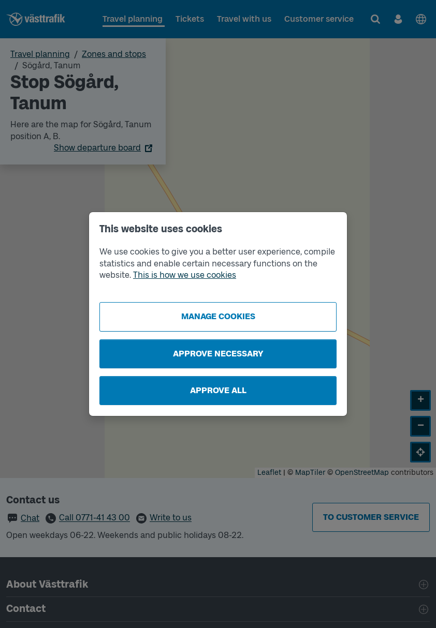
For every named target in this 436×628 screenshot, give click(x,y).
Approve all (218, 390)
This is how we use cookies (184, 275)
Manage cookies (218, 316)
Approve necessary (218, 353)
